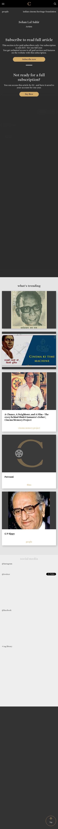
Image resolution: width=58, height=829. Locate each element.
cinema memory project (29, 428)
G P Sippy (10, 533)
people (5, 11)
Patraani (9, 476)
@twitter (6, 574)
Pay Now (29, 94)
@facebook (6, 610)
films (29, 485)
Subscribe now (29, 59)
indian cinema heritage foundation (39, 11)
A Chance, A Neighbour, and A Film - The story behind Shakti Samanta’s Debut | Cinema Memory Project (27, 417)
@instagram (7, 564)
